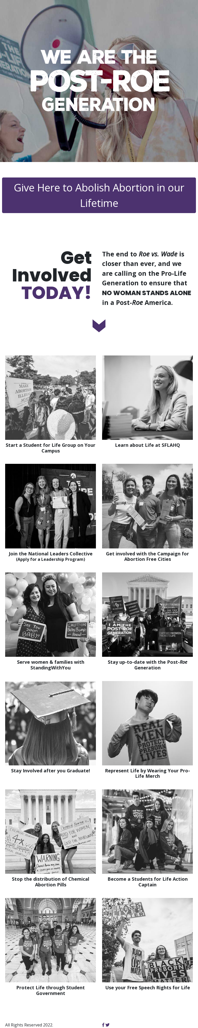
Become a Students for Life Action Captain (148, 881)
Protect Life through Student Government (50, 990)
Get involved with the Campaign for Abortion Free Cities (147, 556)
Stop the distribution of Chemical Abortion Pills (50, 881)
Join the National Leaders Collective (51, 556)
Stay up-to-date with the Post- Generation (147, 664)
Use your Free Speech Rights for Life (147, 988)
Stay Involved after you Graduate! (50, 771)
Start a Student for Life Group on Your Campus (50, 448)
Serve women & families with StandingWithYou (50, 664)
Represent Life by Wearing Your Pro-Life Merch (147, 773)
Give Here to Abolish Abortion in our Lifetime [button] (99, 195)
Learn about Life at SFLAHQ (147, 445)
